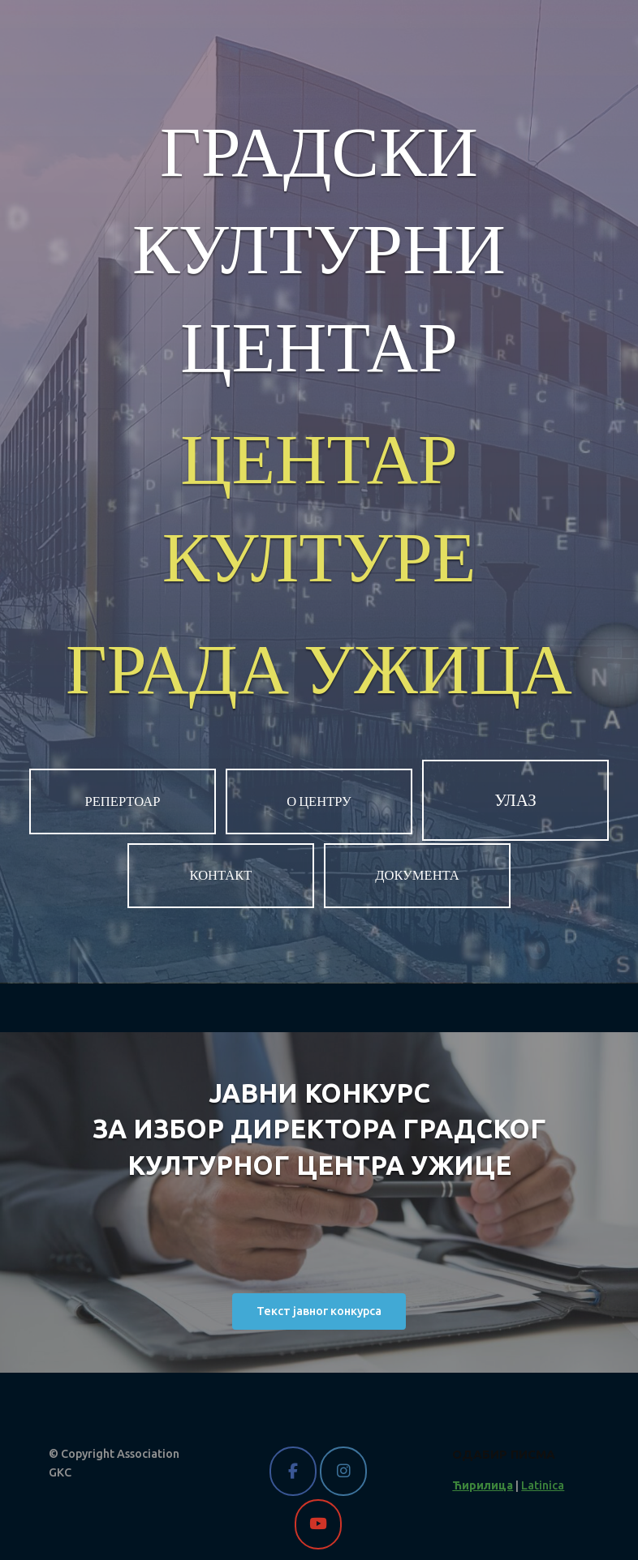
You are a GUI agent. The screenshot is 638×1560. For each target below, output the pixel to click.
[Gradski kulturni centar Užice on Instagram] (343, 1471)
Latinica (542, 1485)
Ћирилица (482, 1485)
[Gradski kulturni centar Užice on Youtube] (318, 1524)
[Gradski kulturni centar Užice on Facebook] (292, 1471)
